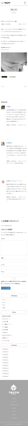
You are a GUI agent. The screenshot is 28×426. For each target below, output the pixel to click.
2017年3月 (4, 370)
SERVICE (14, 414)
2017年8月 (4, 357)
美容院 (19, 163)
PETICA (3, 299)
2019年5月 (4, 349)
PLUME (3, 302)
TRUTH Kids (14, 418)
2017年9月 (4, 354)
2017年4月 (4, 368)
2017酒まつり (5, 332)
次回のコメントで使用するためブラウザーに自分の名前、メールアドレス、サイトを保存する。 (13, 282)
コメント (3, 238)
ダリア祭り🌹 (5, 321)
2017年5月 (4, 365)
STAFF (14, 411)
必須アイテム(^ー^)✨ (14, 181)
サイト (2, 271)
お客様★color (5, 338)
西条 (22, 163)
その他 (3, 307)
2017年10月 (4, 351)
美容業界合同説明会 (6, 316)
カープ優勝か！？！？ (7, 324)
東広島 (16, 163)
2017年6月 (4, 362)
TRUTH (24, 24)
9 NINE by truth (14, 405)
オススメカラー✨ (6, 319)
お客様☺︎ (9, 143)
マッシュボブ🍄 (5, 340)
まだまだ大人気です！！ (7, 335)
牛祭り (8, 107)
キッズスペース (12, 163)
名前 (2, 258)
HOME (14, 398)
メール (3, 265)
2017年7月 (4, 360)
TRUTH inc (11, 424)
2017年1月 (4, 376)
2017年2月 (4, 373)
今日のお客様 (5, 329)
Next (25, 86)
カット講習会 (5, 327)
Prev (3, 86)
